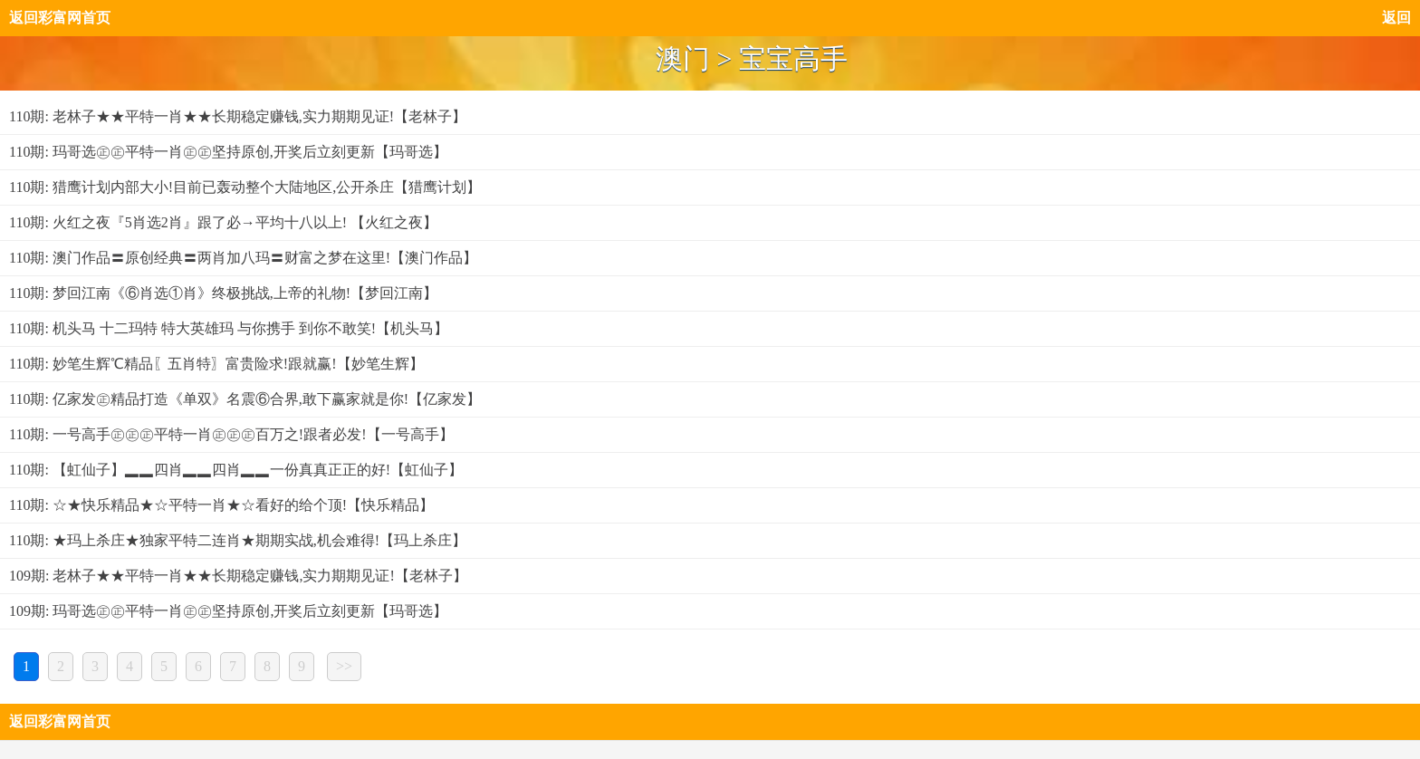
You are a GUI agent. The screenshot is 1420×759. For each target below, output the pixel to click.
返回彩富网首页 (59, 17)
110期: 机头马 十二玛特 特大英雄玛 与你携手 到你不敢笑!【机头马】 (228, 328)
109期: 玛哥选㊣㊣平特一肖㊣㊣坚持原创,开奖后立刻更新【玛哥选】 (228, 611)
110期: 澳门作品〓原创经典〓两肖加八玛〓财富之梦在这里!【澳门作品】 (243, 257)
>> (344, 666)
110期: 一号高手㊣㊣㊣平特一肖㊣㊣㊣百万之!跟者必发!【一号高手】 (231, 434)
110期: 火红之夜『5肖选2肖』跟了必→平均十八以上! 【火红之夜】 (223, 222)
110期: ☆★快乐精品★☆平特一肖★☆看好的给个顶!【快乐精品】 (221, 505)
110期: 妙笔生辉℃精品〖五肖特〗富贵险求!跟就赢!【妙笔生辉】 (216, 363)
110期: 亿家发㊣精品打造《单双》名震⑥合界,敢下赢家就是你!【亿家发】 (245, 399)
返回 (1396, 17)
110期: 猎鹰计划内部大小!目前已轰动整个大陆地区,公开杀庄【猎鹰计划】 (245, 187)
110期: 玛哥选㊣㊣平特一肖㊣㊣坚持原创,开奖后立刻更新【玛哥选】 (228, 151)
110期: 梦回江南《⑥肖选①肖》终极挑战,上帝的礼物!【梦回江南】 (223, 293)
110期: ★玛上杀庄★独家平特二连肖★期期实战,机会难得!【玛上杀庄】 (237, 540)
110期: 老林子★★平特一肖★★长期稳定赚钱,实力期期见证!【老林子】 (237, 116)
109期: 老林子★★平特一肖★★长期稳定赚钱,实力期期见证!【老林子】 (238, 575)
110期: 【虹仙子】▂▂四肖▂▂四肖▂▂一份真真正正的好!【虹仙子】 (236, 469)
